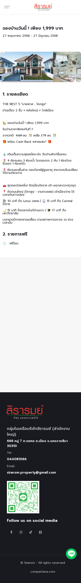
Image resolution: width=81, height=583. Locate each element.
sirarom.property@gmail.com (31, 472)
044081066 (17, 459)
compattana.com (42, 571)
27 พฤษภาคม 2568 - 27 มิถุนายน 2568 (30, 36)
